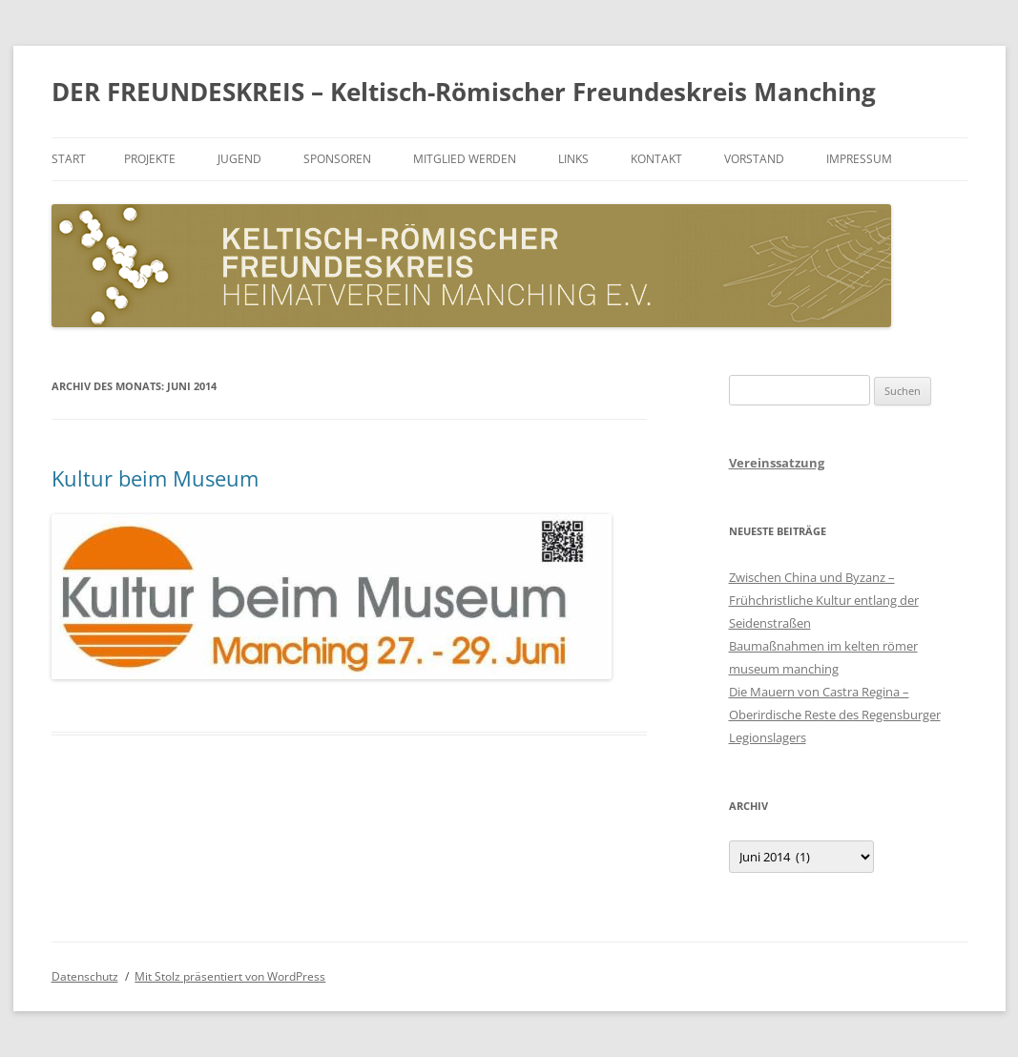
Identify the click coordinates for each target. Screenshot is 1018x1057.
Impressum (859, 159)
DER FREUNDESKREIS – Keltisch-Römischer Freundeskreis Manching (464, 91)
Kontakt (656, 159)
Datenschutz (85, 976)
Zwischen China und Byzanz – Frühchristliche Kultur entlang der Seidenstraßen (824, 600)
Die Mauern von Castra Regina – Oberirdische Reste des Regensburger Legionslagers (835, 714)
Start (69, 159)
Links (573, 159)
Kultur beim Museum (155, 478)
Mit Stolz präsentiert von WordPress (230, 976)
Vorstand (754, 159)
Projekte (150, 159)
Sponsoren (337, 159)
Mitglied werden (464, 159)
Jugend (239, 159)
